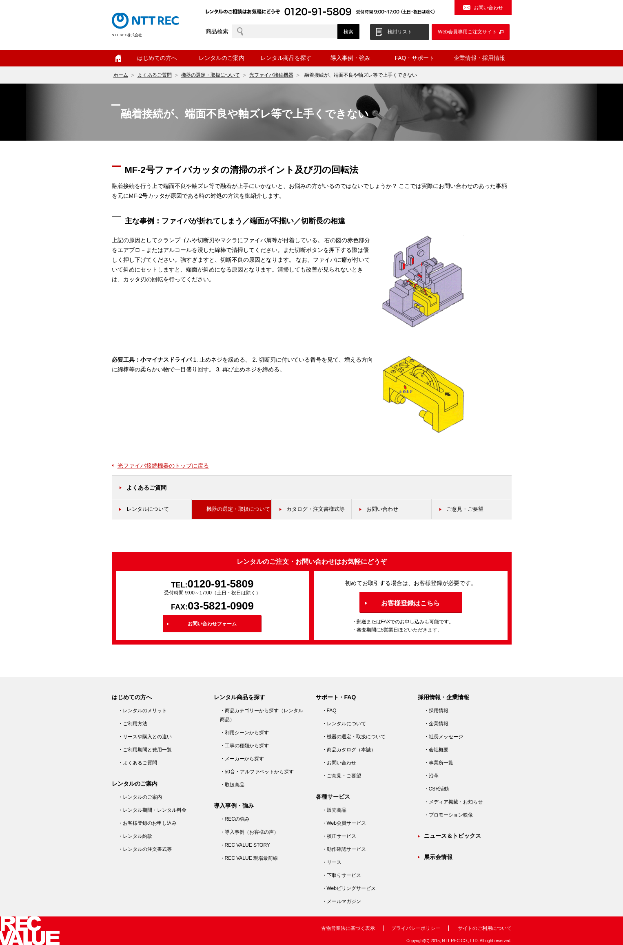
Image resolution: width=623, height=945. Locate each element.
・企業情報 (436, 723)
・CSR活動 (436, 789)
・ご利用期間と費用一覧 (145, 750)
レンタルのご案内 (221, 58)
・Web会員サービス (344, 823)
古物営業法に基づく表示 (348, 928)
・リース (331, 862)
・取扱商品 (232, 785)
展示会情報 (438, 857)
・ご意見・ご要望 (341, 776)
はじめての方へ (157, 58)
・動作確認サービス (344, 849)
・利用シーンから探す (244, 732)
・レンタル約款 (135, 836)
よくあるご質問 (154, 75)
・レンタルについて (344, 723)
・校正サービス (339, 836)
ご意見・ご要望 (464, 509)
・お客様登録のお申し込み (147, 823)
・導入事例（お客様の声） (249, 832)
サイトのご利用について (485, 928)
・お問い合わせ (339, 763)
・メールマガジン (341, 901)
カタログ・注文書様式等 (315, 509)
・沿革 (431, 776)
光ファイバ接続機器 (271, 75)
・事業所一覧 (438, 763)
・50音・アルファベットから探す (257, 772)
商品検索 (217, 31)
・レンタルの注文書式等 (145, 849)
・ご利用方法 (132, 723)
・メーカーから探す (242, 759)
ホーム (118, 58)
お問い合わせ (488, 8)
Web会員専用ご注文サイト (467, 32)
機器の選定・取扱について (210, 75)
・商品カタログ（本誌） (349, 750)
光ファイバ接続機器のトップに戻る (163, 465)
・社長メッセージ (443, 737)
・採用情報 (436, 710)
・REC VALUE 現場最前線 (249, 858)
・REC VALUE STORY (245, 845)
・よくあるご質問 (137, 763)
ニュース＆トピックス (452, 835)
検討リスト (400, 32)
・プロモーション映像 (448, 815)
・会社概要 (436, 750)
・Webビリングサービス (349, 888)
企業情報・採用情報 (479, 58)
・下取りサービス (341, 875)
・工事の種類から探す (244, 745)
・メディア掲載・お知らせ (453, 802)
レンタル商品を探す (286, 58)
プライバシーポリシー (415, 928)
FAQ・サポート (415, 58)
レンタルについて (147, 509)
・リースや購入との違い (145, 737)
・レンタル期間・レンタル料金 (152, 810)
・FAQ (329, 710)
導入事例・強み (350, 58)
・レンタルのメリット (142, 710)
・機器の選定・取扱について (354, 737)
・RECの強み (235, 819)
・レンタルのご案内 (140, 797)
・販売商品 (334, 810)
